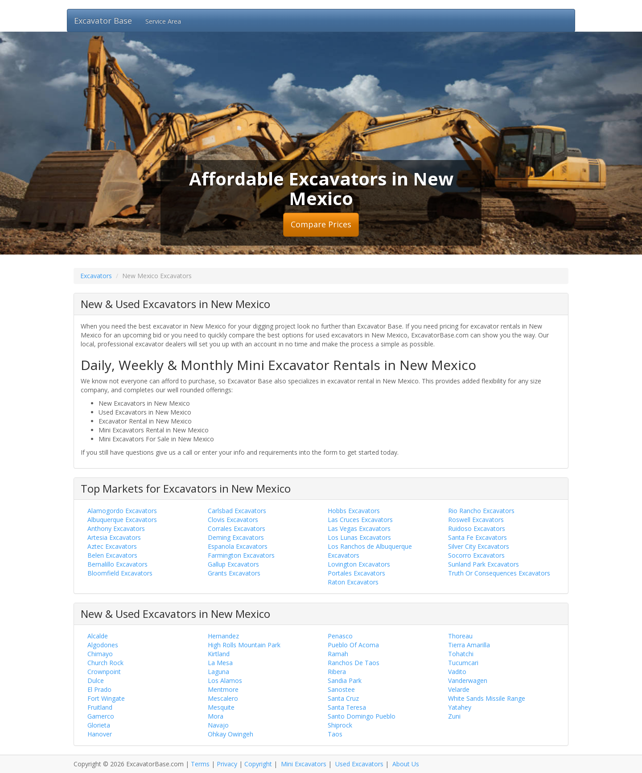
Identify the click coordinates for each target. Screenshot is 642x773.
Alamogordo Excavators (122, 510)
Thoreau (460, 636)
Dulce (95, 680)
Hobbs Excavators (354, 510)
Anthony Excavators (116, 528)
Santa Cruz (343, 698)
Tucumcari (463, 662)
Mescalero (223, 698)
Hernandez (223, 636)
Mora (215, 716)
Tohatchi (460, 654)
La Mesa (220, 662)
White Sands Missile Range (486, 698)
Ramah (338, 654)
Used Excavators (359, 764)
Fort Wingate (106, 698)
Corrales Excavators (236, 528)
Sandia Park (345, 680)
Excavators (96, 275)
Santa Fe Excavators (477, 537)
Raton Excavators (353, 582)
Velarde (458, 689)
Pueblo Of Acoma (353, 645)
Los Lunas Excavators (359, 537)
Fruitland (99, 707)
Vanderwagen (467, 680)
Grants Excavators (234, 573)
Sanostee (341, 689)
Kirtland (219, 654)
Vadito (457, 671)
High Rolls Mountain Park (244, 645)
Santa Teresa (347, 707)
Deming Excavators (236, 537)
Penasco (340, 636)
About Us (405, 764)
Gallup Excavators (233, 564)
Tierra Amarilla (469, 645)
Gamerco (100, 716)
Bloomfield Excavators (119, 573)
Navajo (218, 725)
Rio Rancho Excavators (481, 510)
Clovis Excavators (233, 519)
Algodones (102, 645)
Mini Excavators (303, 764)
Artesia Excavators (114, 537)
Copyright (258, 764)
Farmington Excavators (241, 555)
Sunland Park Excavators (483, 564)
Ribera (337, 671)
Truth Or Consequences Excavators (499, 573)
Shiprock (340, 725)
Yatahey (459, 707)
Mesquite (221, 707)
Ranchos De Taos (353, 662)
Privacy (227, 764)
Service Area (163, 21)
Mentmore (223, 689)
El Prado (99, 689)
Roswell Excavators (476, 519)
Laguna (218, 671)
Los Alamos (225, 680)
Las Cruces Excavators (360, 519)
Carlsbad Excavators (237, 510)
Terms (200, 764)
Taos (335, 734)
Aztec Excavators (112, 546)
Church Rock (105, 662)
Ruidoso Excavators (476, 528)
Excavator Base (103, 20)
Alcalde (97, 636)
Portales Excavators (356, 573)
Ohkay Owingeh (230, 734)
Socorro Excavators (476, 555)
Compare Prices (321, 224)
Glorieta (98, 725)
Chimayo (100, 654)
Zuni (454, 716)
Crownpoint (104, 671)
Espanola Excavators (238, 546)
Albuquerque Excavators (122, 519)
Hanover (99, 734)
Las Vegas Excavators (359, 528)
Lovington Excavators (359, 564)
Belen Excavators (112, 555)
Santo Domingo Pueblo (361, 716)
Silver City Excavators (478, 546)
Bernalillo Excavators (117, 564)
